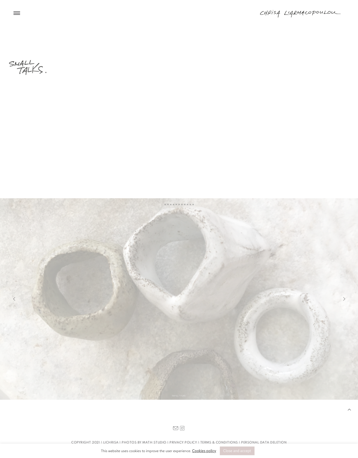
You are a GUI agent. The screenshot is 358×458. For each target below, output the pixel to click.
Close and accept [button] (237, 450)
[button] (351, 410)
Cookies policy (204, 450)
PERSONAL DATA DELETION (264, 442)
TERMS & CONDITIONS (219, 442)
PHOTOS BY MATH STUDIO (144, 442)
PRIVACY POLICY (183, 442)
